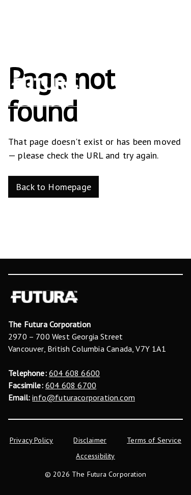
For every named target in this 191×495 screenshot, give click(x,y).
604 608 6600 (74, 373)
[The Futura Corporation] (45, 83)
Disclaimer (89, 440)
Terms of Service (154, 440)
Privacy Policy (31, 440)
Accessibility (95, 455)
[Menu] (175, 83)
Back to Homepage (53, 187)
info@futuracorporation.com (83, 397)
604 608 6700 (70, 385)
